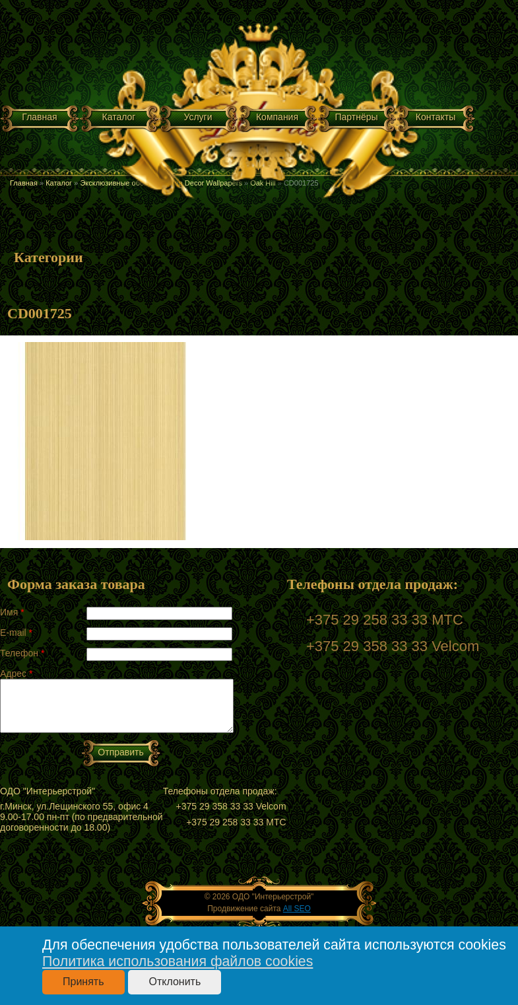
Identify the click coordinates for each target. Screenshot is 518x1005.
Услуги (197, 117)
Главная (39, 117)
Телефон (22, 653)
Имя (12, 612)
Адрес (16, 673)
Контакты (435, 117)
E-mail (16, 632)
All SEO (297, 908)
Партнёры (356, 117)
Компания (277, 117)
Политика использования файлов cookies (177, 961)
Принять (83, 981)
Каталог (119, 117)
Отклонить (174, 981)
